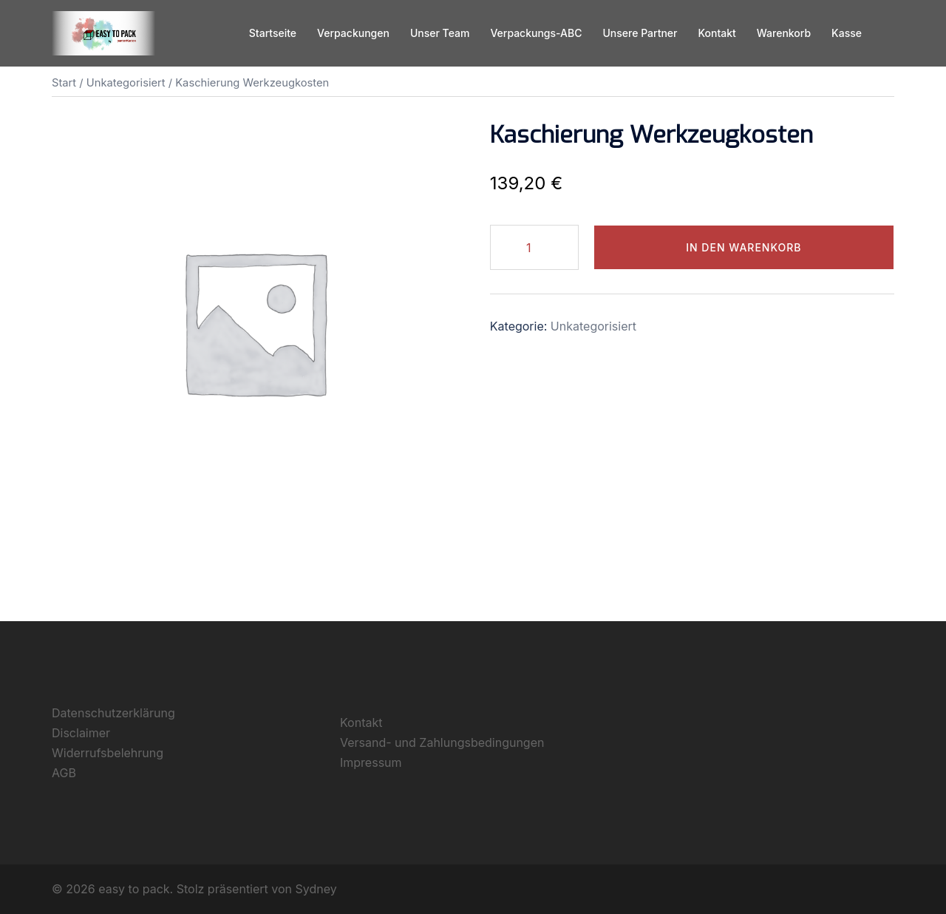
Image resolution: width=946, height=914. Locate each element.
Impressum (371, 762)
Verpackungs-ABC (536, 33)
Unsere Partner (639, 33)
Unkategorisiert (126, 82)
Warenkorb (784, 33)
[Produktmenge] (534, 247)
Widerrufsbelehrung (107, 752)
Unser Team (440, 33)
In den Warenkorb (743, 247)
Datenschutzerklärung (113, 712)
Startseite (272, 33)
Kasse (846, 33)
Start (64, 82)
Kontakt (716, 33)
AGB (64, 772)
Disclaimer (81, 732)
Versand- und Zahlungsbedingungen (442, 742)
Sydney (316, 888)
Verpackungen (353, 33)
